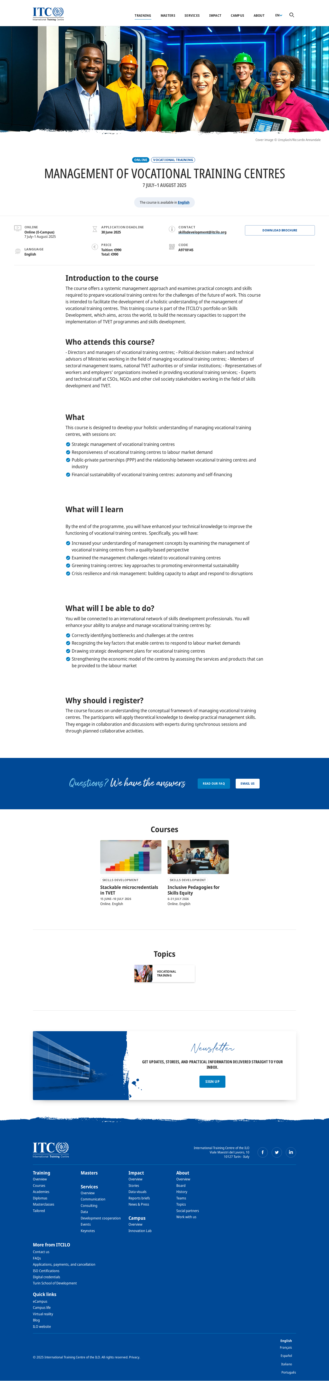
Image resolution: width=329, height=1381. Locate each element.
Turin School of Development (55, 1283)
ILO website (42, 1326)
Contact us (41, 1251)
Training (143, 15)
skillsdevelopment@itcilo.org (202, 232)
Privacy (134, 1357)
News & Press (139, 1204)
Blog (36, 1320)
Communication (93, 1199)
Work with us (186, 1216)
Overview (40, 1179)
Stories (134, 1185)
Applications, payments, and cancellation (64, 1264)
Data (84, 1211)
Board (181, 1185)
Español (286, 1355)
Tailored (39, 1210)
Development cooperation (101, 1218)
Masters (168, 15)
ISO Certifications (46, 1270)
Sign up (212, 1081)
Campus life (42, 1307)
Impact (215, 15)
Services (192, 15)
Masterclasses (43, 1204)
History (181, 1191)
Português (288, 1372)
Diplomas (40, 1198)
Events (86, 1224)
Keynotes (88, 1230)
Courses (39, 1185)
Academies (41, 1191)
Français (286, 1347)
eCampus (40, 1301)
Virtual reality (43, 1313)
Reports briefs (139, 1198)
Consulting (89, 1205)
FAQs (37, 1258)
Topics (181, 1204)
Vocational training (173, 160)
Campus (237, 15)
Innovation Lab (140, 1230)
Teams (181, 1198)
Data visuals (138, 1191)
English (183, 202)
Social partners (187, 1210)
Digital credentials (46, 1276)
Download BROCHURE (279, 230)
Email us (247, 783)
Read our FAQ (214, 783)
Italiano (286, 1364)
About (259, 15)
